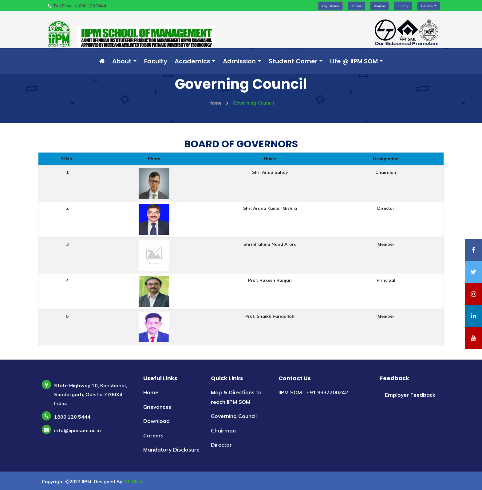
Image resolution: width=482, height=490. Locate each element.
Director (221, 444)
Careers (153, 435)
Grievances (157, 406)
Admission (239, 61)
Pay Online (330, 6)
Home (218, 103)
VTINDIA (133, 481)
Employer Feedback (410, 394)
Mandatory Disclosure (171, 449)
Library (403, 6)
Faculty (155, 61)
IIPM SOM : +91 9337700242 (313, 392)
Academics (192, 61)
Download (156, 421)
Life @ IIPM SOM (354, 61)
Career (356, 6)
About (122, 61)
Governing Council (234, 416)
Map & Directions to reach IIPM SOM (236, 397)
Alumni (379, 6)
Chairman (223, 430)
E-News (427, 6)
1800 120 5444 (72, 416)
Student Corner (293, 61)
